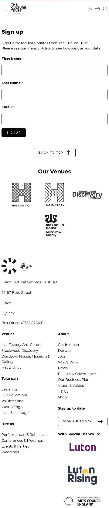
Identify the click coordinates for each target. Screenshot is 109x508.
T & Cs (63, 391)
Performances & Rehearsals (25, 435)
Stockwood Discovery (20, 351)
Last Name (11, 83)
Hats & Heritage (15, 413)
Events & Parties (15, 446)
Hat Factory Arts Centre (22, 345)
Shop (62, 397)
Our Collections (15, 395)
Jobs (62, 356)
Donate (64, 351)
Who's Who (68, 362)
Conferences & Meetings (22, 440)
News (63, 368)
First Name (12, 59)
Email (7, 107)
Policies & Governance (77, 374)
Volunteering (13, 401)
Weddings (10, 452)
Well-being (11, 407)
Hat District (11, 367)
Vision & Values (71, 385)
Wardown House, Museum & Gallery (26, 359)
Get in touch (68, 345)
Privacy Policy (39, 48)
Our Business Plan (73, 380)
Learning (9, 389)
